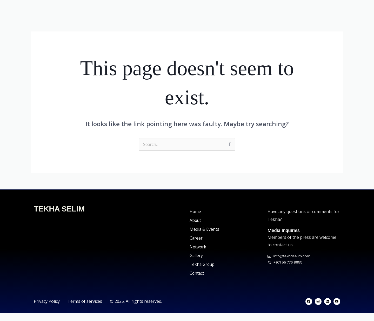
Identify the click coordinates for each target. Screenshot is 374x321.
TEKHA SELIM (59, 217)
